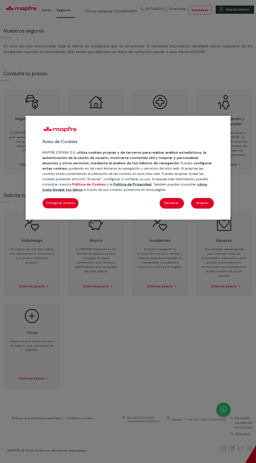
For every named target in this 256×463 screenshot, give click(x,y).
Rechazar (171, 203)
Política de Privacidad (132, 184)
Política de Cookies (89, 184)
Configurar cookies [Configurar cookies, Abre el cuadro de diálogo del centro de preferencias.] (60, 203)
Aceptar (202, 203)
